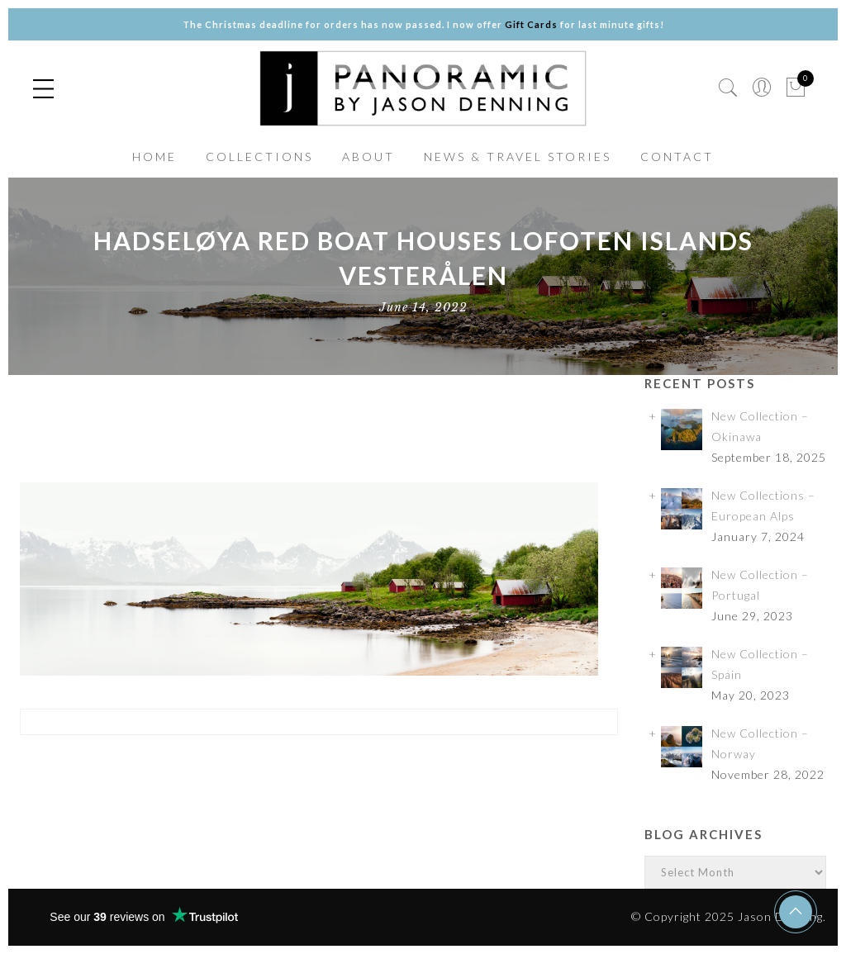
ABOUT (368, 157)
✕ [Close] (827, 477)
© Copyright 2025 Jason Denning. (728, 916)
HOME (154, 157)
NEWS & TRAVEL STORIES (517, 157)
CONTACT (677, 157)
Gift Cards (531, 24)
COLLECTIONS (259, 157)
